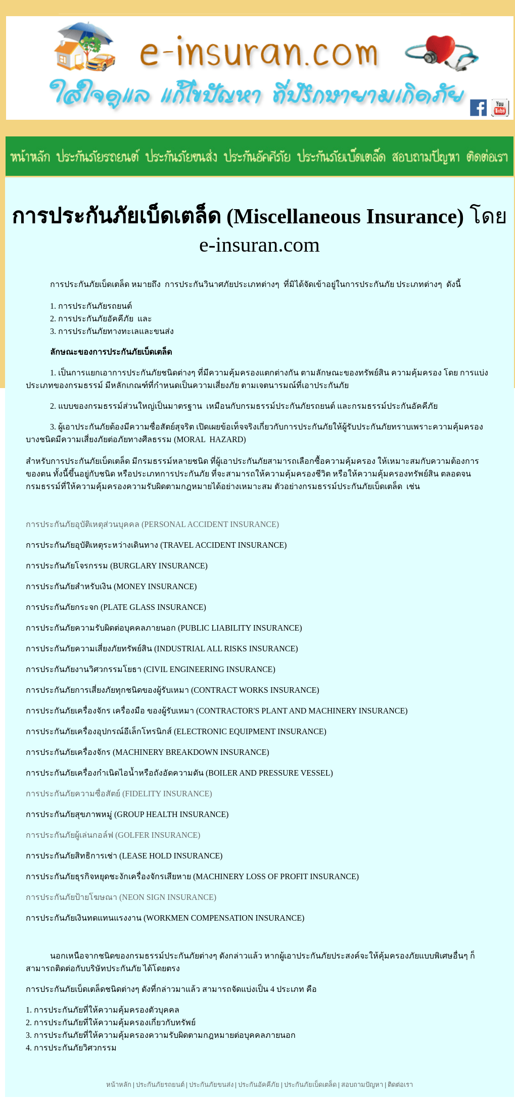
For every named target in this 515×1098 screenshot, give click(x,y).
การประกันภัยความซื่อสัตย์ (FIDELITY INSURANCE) (119, 793)
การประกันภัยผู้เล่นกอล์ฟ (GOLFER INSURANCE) (113, 835)
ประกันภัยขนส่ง (211, 1084)
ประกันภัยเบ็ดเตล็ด (310, 1084)
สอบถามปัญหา (362, 1084)
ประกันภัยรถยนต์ (160, 1084)
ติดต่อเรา (400, 1084)
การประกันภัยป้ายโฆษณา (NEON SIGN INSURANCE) (121, 897)
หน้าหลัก (118, 1084)
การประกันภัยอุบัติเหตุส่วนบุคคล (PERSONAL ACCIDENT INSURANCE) (152, 524)
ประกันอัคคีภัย (258, 1084)
